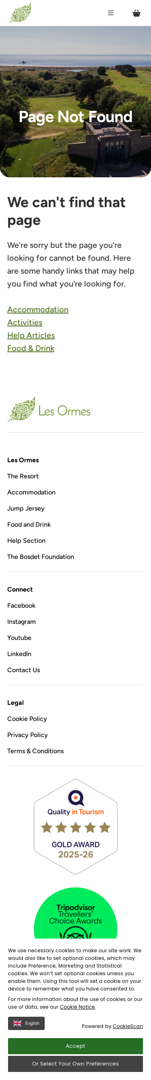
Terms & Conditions (35, 751)
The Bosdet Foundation (40, 557)
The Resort (23, 476)
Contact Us (23, 670)
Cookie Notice (77, 1006)
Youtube (19, 638)
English (26, 1023)
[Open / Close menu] (111, 13)
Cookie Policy (27, 719)
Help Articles (31, 335)
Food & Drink (30, 348)
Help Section (26, 540)
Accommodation (37, 309)
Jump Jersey (26, 508)
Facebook (21, 605)
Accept (75, 1046)
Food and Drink (29, 524)
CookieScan (128, 1026)
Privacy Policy (27, 735)
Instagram (21, 621)
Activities (24, 322)
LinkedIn (19, 654)
